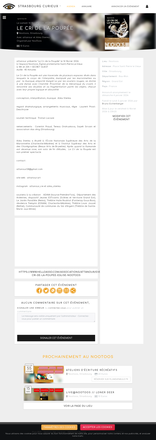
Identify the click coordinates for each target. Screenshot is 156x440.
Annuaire (87, 6)
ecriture (58, 372)
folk (51, 390)
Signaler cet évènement (56, 338)
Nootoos (23, 33)
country (44, 390)
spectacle (22, 19)
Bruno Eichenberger (113, 104)
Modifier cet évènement (122, 118)
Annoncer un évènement (125, 6)
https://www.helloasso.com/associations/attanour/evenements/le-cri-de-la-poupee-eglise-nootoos (58, 274)
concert (58, 390)
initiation (43, 368)
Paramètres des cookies (59, 427)
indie (36, 390)
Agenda (71, 6)
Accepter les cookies (97, 427)
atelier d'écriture (45, 372)
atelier (52, 368)
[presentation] (37, 327)
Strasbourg (36, 33)
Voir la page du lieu (78, 406)
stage (59, 368)
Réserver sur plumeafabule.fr (111, 379)
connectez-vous (57, 308)
